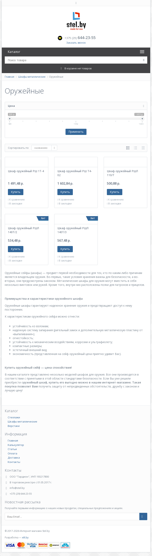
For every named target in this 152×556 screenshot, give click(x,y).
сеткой (128, 148)
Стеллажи (14, 417)
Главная (9, 76)
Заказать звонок (76, 42)
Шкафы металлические (32, 76)
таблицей (143, 148)
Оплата (12, 453)
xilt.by (25, 537)
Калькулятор (16, 445)
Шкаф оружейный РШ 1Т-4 (26, 171)
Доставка (14, 457)
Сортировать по (18, 148)
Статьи (12, 449)
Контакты (14, 462)
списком (135, 148)
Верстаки (14, 426)
